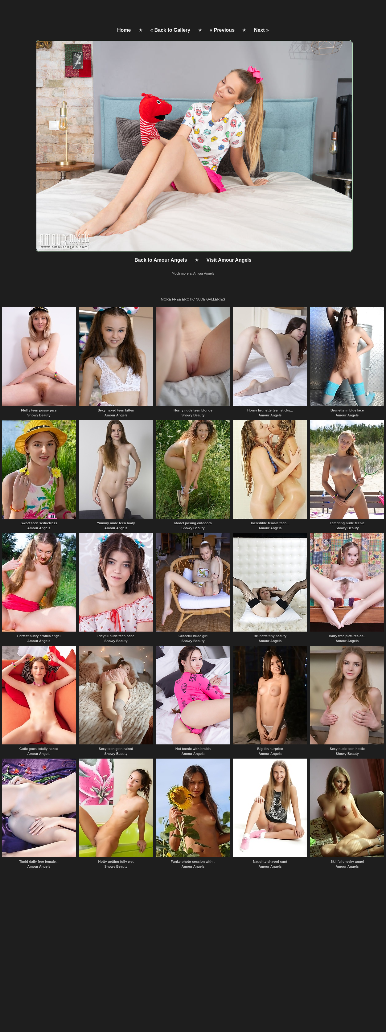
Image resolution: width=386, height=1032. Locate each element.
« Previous (222, 30)
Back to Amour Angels (160, 260)
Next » (261, 30)
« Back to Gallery (170, 30)
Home (124, 30)
